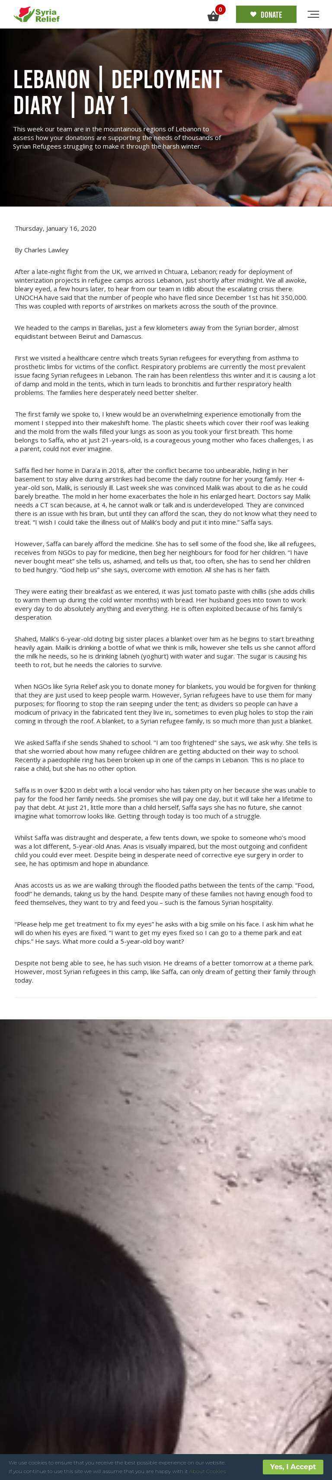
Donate (266, 14)
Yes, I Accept (293, 1467)
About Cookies (207, 1471)
